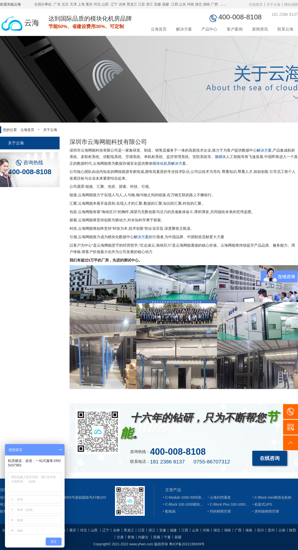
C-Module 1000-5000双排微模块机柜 (184, 497)
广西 (214, 4)
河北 (97, 4)
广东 (57, 4)
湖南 (206, 4)
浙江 (149, 4)
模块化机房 (161, 163)
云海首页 (159, 29)
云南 (281, 530)
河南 (190, 4)
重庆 (89, 4)
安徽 (157, 4)
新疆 (178, 537)
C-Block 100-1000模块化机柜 (184, 504)
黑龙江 (132, 4)
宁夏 (167, 537)
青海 (130, 537)
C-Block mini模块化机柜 (271, 497)
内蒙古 (143, 537)
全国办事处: (43, 4)
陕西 (292, 530)
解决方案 (184, 29)
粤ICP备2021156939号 (187, 544)
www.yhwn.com (141, 544)
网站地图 (291, 4)
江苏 (141, 4)
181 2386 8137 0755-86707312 (190, 461)
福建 (165, 4)
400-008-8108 (29, 172)
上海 (81, 4)
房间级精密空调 (265, 511)
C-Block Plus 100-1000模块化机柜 (228, 504)
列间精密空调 (218, 511)
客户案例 (235, 29)
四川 (260, 530)
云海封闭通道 (218, 497)
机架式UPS (261, 504)
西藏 (156, 537)
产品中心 (209, 29)
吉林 (122, 4)
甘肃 (120, 537)
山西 (105, 4)
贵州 (271, 530)
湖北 (198, 4)
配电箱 (169, 511)
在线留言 (256, 4)
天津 (73, 4)
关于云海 (273, 4)
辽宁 (114, 4)
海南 (248, 530)
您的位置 (10, 130)
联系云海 (285, 29)
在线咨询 (270, 458)
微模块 (220, 157)
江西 (174, 4)
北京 (65, 4)
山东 (182, 4)
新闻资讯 (260, 29)
